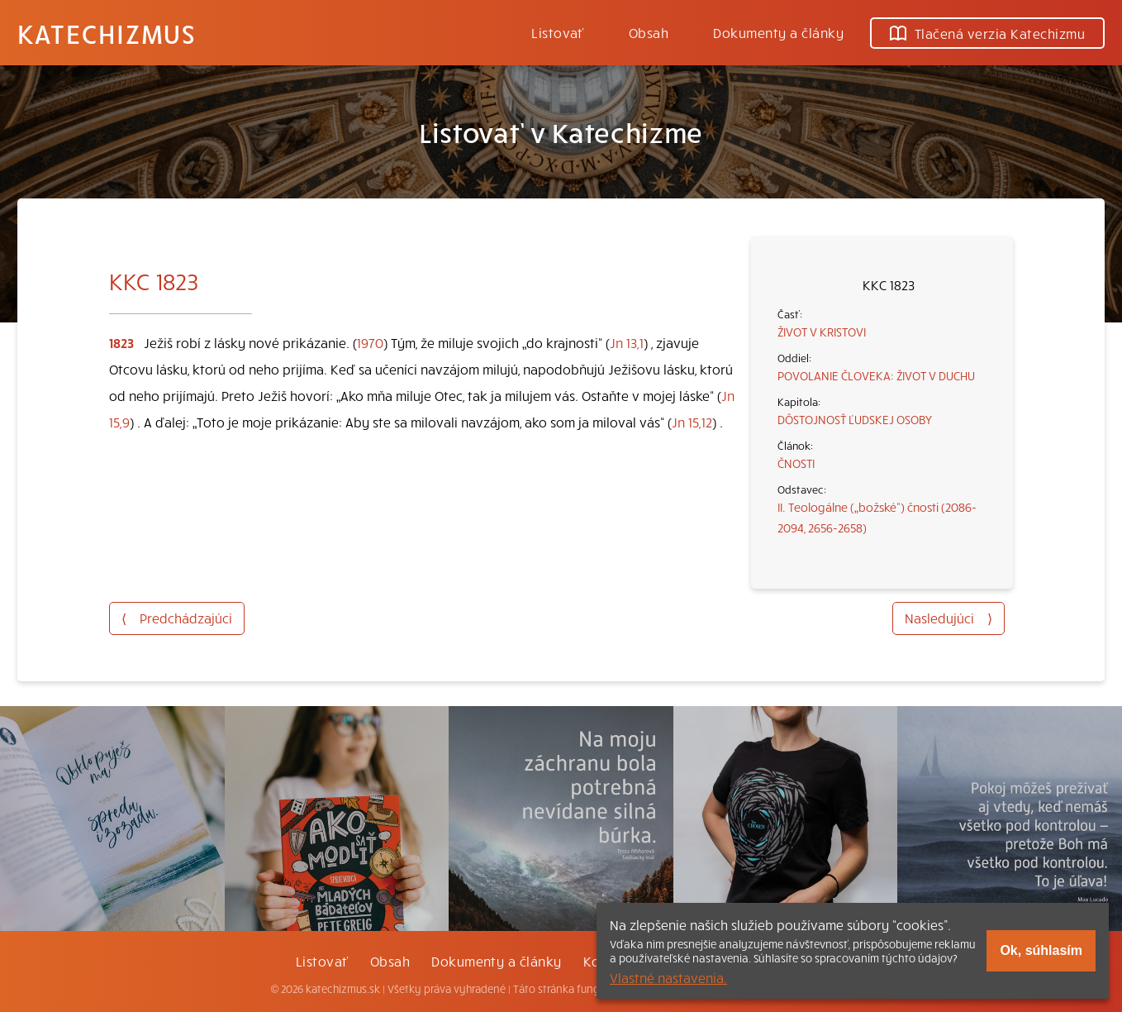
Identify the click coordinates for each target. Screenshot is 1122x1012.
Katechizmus (106, 33)
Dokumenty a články (778, 32)
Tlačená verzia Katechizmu (987, 33)
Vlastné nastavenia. (668, 977)
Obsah (648, 32)
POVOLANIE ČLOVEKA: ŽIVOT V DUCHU (876, 375)
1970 (370, 342)
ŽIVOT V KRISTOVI (821, 331)
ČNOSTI (796, 463)
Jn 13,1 (627, 342)
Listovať (557, 32)
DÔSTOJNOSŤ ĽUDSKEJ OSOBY (854, 419)
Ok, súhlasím (1041, 950)
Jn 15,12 (692, 421)
